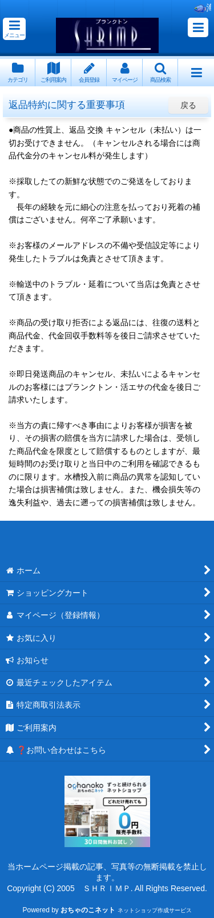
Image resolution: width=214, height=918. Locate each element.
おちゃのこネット (87, 910)
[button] (14, 29)
